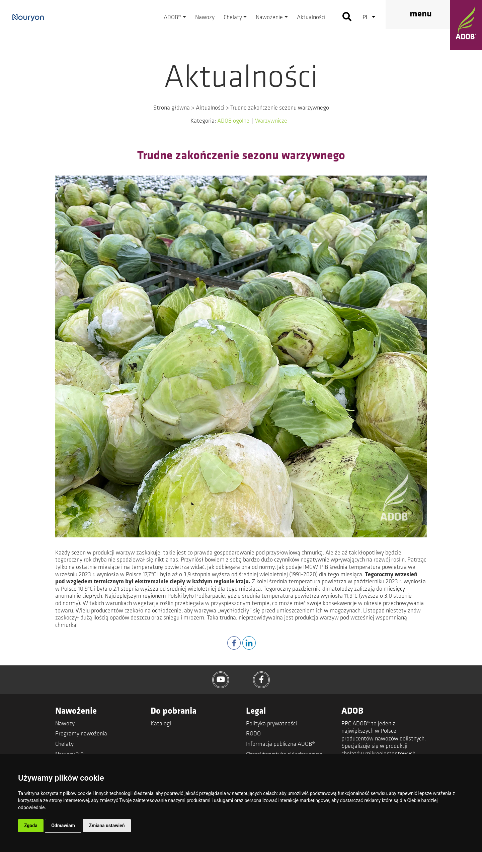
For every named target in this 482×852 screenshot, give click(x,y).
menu (421, 14)
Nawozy (205, 17)
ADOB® (172, 17)
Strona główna (171, 108)
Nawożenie (269, 17)
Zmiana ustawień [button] (107, 825)
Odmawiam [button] (63, 825)
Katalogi (161, 724)
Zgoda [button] (30, 825)
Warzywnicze (271, 121)
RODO (253, 734)
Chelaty (233, 17)
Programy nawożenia (81, 734)
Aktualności (311, 17)
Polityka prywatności (271, 724)
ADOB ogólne (233, 121)
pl (366, 17)
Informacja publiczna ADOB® (280, 744)
